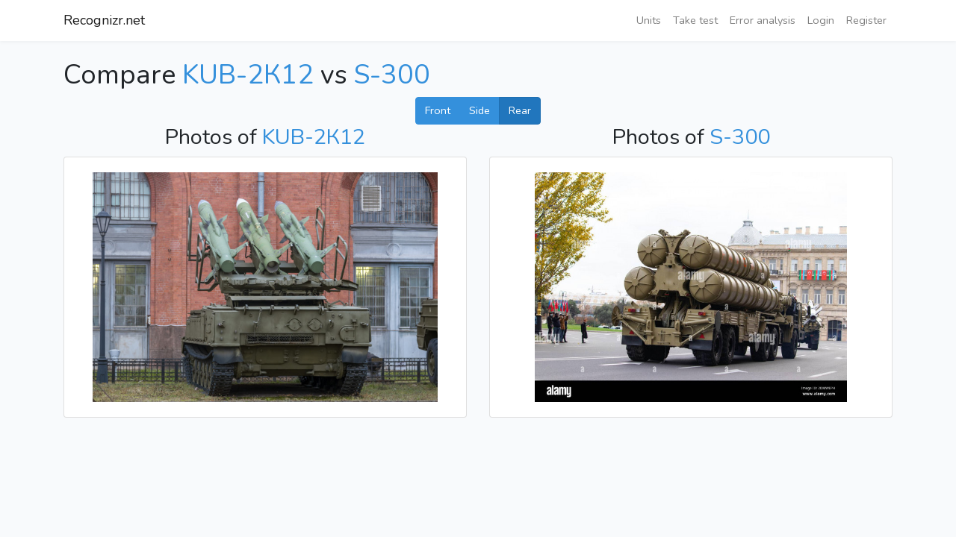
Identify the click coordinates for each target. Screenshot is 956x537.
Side (479, 110)
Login (820, 20)
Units (648, 20)
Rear (520, 110)
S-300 (392, 75)
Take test (695, 20)
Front (437, 110)
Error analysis (762, 20)
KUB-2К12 (248, 75)
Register (866, 20)
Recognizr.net (104, 20)
